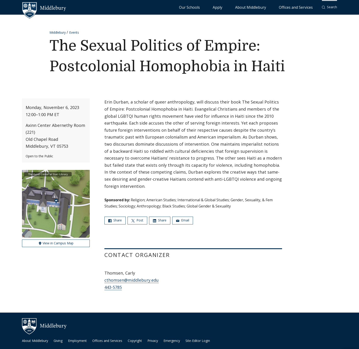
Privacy (152, 340)
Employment (77, 340)
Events (74, 32)
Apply (245, 7)
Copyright (135, 340)
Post (137, 220)
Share (115, 220)
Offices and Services (301, 7)
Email (182, 220)
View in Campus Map (55, 243)
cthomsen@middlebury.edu (131, 280)
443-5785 (113, 287)
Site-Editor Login (197, 340)
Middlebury (57, 32)
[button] (329, 7)
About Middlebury (268, 7)
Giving (58, 340)
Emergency (171, 340)
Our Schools (227, 7)
